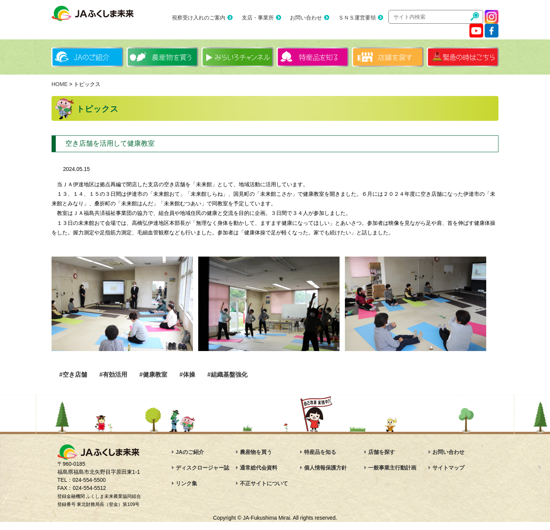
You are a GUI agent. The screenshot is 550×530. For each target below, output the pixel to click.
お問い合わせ (306, 18)
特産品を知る (320, 452)
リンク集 (186, 483)
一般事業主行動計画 (392, 468)
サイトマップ (448, 468)
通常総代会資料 (258, 468)
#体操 (187, 374)
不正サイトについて (264, 483)
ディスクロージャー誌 (202, 468)
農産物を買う (256, 452)
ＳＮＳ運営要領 (357, 18)
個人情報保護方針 (325, 468)
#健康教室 (153, 374)
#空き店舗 (73, 374)
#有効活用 (113, 374)
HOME (60, 84)
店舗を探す (381, 452)
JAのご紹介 (190, 452)
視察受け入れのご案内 (198, 18)
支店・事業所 (258, 18)
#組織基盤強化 (227, 374)
